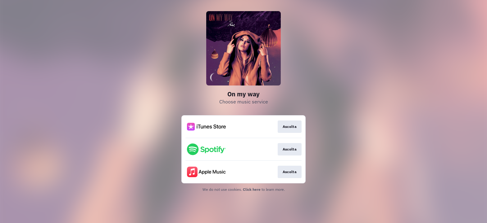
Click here (252, 189)
